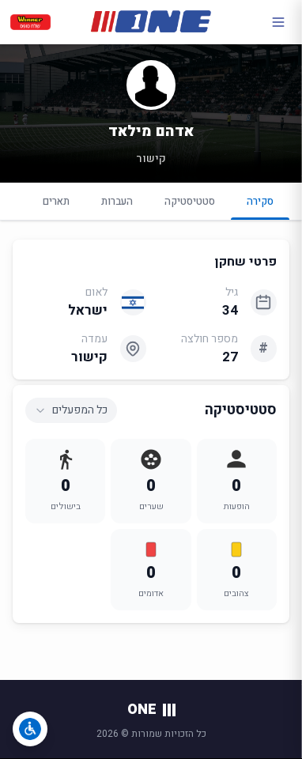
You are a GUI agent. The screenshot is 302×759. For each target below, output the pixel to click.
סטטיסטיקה (189, 201)
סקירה (260, 207)
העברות (117, 201)
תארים (56, 201)
